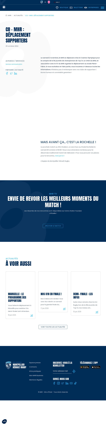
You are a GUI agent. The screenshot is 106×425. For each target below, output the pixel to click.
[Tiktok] (75, 407)
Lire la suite (31, 340)
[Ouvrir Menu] (102, 8)
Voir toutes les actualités (53, 351)
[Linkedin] (15, 73)
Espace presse (35, 387)
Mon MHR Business (36, 400)
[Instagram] (58, 407)
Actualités (18, 15)
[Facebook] (7, 73)
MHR (9, 15)
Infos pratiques (35, 396)
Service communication (14, 64)
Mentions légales (35, 404)
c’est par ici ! (59, 180)
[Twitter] (11, 73)
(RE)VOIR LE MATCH (53, 250)
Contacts (33, 391)
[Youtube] (71, 407)
